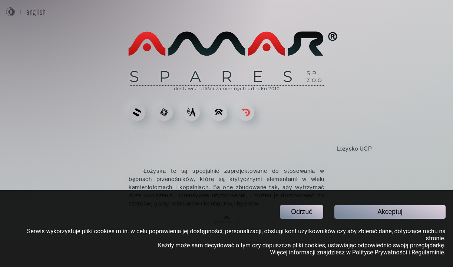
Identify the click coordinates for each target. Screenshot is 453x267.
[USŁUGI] (191, 112)
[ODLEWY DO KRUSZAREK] (137, 112)
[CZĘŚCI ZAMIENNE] (164, 112)
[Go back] (246, 112)
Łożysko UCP (354, 148)
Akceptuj (389, 211)
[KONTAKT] (219, 112)
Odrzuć (301, 211)
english (36, 11)
